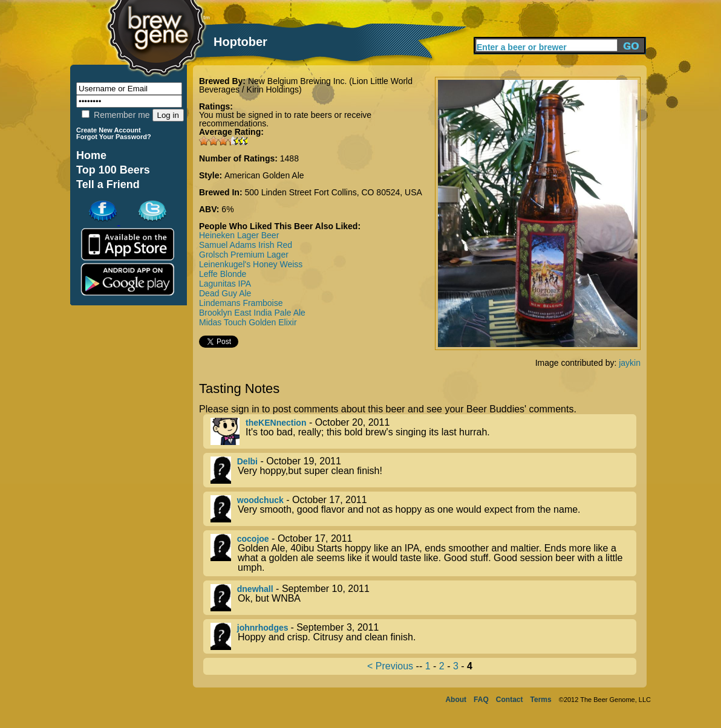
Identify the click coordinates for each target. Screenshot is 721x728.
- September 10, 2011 (423, 597)
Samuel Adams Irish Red (245, 245)
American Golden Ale (264, 175)
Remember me (115, 115)
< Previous (390, 666)
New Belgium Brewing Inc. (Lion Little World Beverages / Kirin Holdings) (306, 85)
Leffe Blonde (222, 274)
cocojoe (253, 539)
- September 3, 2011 (423, 636)
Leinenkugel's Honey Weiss (250, 264)
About (455, 699)
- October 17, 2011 (423, 508)
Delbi (247, 461)
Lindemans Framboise (241, 303)
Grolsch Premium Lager (244, 254)
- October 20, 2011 (423, 431)
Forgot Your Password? (113, 136)
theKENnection (276, 422)
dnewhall (255, 589)
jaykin (630, 363)
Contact (509, 699)
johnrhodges (264, 627)
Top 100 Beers (113, 170)
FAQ (481, 699)
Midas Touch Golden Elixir (248, 322)
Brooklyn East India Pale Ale (252, 312)
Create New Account (108, 130)
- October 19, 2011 (423, 470)
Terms (541, 699)
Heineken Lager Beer (239, 235)
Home (91, 155)
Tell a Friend (108, 184)
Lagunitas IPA (225, 283)
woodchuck (260, 500)
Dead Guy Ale (225, 293)
